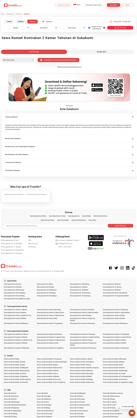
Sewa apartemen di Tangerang (80, 296)
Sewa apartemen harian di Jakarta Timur (17, 315)
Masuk (128, 5)
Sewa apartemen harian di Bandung (49, 309)
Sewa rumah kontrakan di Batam (48, 370)
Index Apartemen (74, 216)
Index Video (92, 220)
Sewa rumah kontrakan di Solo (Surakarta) (51, 382)
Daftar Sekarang (120, 226)
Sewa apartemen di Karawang (14, 290)
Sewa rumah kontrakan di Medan (81, 376)
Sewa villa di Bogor (109, 399)
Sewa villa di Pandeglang (111, 408)
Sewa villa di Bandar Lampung (113, 393)
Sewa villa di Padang (76, 408)
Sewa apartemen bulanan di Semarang (83, 348)
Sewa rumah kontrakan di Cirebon (15, 373)
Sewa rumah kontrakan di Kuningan (81, 373)
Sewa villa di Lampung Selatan (80, 405)
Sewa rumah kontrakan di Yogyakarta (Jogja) (118, 382)
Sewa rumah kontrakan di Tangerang (49, 359)
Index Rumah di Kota (100, 216)
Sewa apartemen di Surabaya (11, 253)
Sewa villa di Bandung (11, 396)
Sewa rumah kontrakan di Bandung (114, 359)
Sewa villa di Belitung (44, 399)
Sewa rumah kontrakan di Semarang (115, 379)
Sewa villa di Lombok (110, 405)
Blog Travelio (33, 244)
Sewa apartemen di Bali (9, 240)
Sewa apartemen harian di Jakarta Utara (50, 312)
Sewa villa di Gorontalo (77, 402)
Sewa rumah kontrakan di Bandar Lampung (84, 367)
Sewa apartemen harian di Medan (15, 318)
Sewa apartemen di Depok (78, 287)
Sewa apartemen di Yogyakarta (12, 250)
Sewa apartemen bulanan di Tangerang (116, 334)
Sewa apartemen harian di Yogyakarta (49, 323)
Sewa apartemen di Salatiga (46, 293)
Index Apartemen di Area (57, 216)
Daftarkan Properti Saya (94, 5)
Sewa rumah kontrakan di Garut (47, 373)
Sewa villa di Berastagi (77, 399)
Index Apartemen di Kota (38, 216)
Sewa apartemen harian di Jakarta (15, 309)
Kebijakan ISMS (59, 271)
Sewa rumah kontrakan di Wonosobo (82, 382)
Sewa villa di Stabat (10, 416)
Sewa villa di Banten (76, 396)
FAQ (29, 240)
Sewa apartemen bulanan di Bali (47, 343)
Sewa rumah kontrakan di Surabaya (82, 362)
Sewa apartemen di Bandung (11, 244)
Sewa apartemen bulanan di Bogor (81, 340)
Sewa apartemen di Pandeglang (14, 293)
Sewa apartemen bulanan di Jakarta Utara (51, 337)
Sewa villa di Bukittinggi (11, 402)
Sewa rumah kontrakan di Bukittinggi (115, 370)
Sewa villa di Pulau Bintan (45, 411)
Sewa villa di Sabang (11, 413)
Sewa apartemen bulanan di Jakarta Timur (18, 340)
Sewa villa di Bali (42, 393)
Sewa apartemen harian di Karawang (115, 323)
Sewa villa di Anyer (10, 393)
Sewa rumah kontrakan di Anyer (80, 365)
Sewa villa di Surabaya (77, 416)
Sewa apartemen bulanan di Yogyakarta (50, 348)
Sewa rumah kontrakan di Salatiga (81, 379)
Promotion (32, 247)
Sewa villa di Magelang (11, 408)
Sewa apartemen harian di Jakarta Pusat (50, 315)
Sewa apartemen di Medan (112, 290)
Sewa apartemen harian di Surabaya (82, 309)
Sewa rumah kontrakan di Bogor (14, 365)
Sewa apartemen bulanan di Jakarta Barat (117, 337)
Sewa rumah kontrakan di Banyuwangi (16, 370)
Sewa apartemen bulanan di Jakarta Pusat (51, 340)
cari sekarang (120, 28)
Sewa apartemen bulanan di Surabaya (82, 334)
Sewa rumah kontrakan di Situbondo (16, 382)
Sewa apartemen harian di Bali (47, 318)
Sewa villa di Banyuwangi (111, 396)
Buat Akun (113, 5)
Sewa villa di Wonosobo (110, 416)
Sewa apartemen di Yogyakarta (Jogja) (17, 298)
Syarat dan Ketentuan (44, 271)
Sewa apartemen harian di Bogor (81, 315)
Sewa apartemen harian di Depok (114, 315)
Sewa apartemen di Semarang (80, 293)
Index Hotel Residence (78, 220)
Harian (9, 22)
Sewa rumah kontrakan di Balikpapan (16, 367)
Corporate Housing (63, 5)
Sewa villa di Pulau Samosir (79, 411)
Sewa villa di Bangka (43, 396)
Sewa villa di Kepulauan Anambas (15, 405)
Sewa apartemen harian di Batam (114, 318)
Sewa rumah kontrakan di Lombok (114, 373)
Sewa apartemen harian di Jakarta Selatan (84, 312)
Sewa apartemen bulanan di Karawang (116, 348)
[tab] (69, 117)
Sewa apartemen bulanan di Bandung (49, 334)
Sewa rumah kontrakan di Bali (113, 365)
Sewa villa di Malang (43, 408)
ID (78, 5)
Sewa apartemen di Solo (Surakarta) (115, 293)
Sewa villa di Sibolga (76, 413)
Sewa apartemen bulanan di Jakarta (16, 334)
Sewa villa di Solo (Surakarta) (112, 413)
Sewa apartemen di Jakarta (11, 247)
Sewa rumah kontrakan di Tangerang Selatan (52, 362)
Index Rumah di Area (47, 220)
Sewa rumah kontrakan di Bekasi (114, 362)
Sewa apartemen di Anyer (12, 284)
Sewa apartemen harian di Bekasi (15, 312)
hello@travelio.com (64, 244)
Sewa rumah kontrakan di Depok (14, 362)
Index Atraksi (86, 216)
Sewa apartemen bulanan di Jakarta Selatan (84, 337)
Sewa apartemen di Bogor (45, 287)
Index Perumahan (63, 220)
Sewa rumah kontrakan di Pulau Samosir (17, 379)
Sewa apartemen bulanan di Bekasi (15, 337)
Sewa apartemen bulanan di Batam (114, 343)
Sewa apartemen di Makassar (47, 290)
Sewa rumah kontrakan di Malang (48, 376)
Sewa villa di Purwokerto (111, 411)
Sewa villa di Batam (10, 399)
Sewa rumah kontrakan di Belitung (81, 370)
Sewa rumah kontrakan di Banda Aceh (49, 367)
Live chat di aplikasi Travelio (67, 240)
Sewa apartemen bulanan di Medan (16, 343)
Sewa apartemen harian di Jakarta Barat (116, 312)
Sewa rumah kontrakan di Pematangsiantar (117, 376)
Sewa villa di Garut (43, 402)
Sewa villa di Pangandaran (12, 411)
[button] (69, 117)
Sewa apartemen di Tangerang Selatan (116, 296)
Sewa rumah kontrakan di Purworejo (49, 379)
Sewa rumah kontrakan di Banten (114, 367)
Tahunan (32, 22)
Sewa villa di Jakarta (109, 402)
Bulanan (21, 22)
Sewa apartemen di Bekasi (13, 287)
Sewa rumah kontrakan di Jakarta (81, 359)
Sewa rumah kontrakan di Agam (47, 365)
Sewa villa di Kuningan (44, 405)
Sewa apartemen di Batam (112, 284)
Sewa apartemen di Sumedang (14, 296)
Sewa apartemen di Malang (79, 290)
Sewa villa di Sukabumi (44, 416)
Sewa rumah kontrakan (11, 359)
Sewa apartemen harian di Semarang (82, 323)
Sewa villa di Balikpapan (78, 393)
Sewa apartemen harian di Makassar (16, 323)
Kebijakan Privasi (29, 271)
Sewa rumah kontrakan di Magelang (16, 376)
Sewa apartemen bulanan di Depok (114, 340)
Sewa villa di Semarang (44, 413)
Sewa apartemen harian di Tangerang (115, 309)
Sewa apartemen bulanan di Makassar (16, 348)
